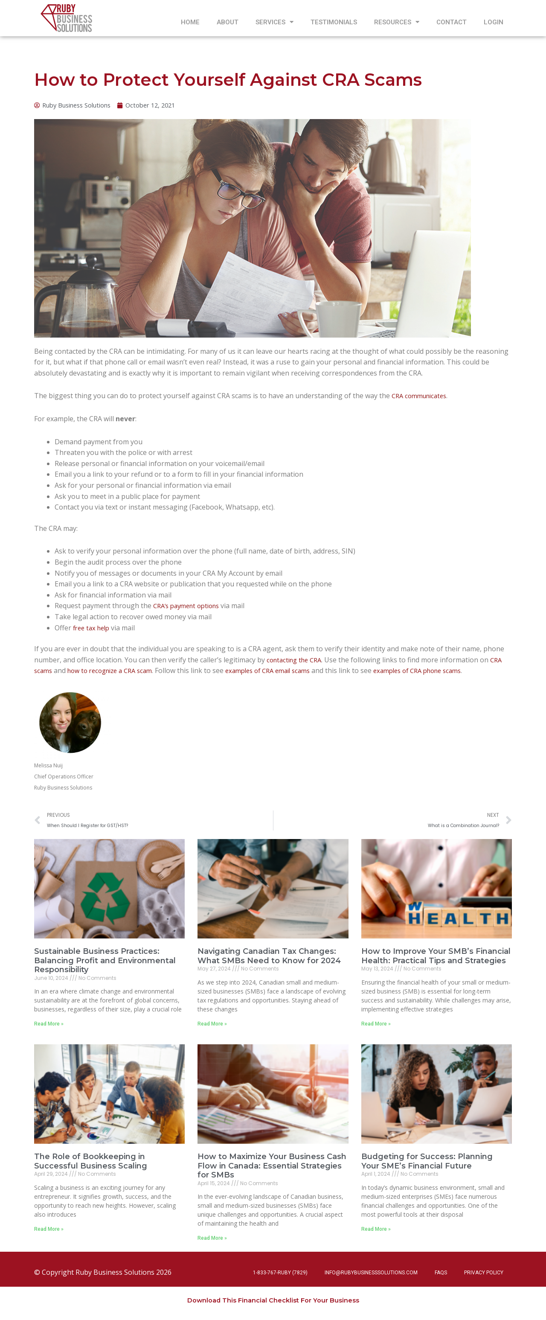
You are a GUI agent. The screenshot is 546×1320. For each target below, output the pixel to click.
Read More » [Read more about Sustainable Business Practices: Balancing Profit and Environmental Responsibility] (49, 1027)
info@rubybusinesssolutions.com (371, 1273)
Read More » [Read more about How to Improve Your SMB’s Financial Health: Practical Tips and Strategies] (376, 1027)
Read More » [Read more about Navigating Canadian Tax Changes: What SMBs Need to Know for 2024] (212, 1027)
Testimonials (334, 22)
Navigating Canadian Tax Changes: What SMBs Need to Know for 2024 (269, 959)
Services (274, 22)
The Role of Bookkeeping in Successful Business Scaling (90, 1164)
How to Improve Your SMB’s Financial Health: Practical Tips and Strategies (436, 959)
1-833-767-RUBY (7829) (280, 1273)
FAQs (441, 1273)
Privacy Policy (483, 1273)
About (227, 22)
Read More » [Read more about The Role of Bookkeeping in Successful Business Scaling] (49, 1232)
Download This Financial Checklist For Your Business (273, 1300)
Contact (451, 22)
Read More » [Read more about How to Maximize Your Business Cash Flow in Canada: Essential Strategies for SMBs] (212, 1241)
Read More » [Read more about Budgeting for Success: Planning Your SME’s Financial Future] (376, 1232)
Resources (396, 22)
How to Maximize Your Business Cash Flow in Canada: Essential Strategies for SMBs (271, 1169)
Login (493, 22)
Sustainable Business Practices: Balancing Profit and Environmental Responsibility (105, 963)
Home (190, 22)
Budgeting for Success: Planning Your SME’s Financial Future (427, 1164)
